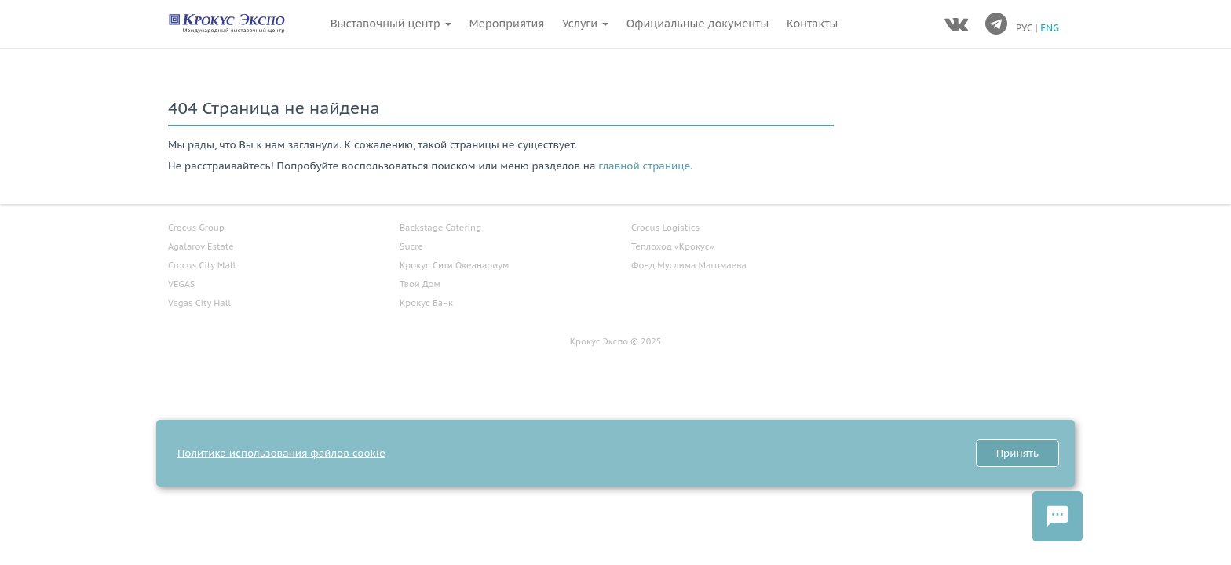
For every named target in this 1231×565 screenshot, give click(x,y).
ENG (1049, 28)
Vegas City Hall (199, 302)
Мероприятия (506, 23)
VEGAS (181, 284)
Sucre (411, 246)
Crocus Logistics (665, 227)
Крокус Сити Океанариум (454, 265)
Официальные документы (697, 23)
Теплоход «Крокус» (672, 246)
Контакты (812, 23)
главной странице (644, 166)
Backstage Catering (440, 227)
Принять (1017, 453)
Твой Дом (420, 284)
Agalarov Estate (201, 246)
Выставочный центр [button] (391, 23)
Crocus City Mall (202, 265)
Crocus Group (196, 227)
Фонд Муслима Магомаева (689, 265)
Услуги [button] (585, 23)
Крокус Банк (426, 302)
